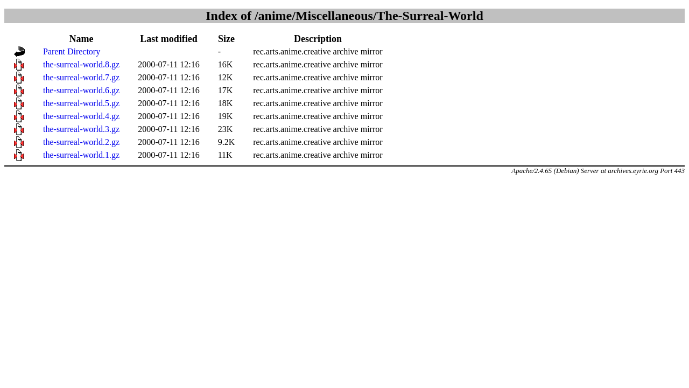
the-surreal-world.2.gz (81, 142)
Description (318, 38)
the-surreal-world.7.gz (81, 77)
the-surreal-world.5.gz (81, 103)
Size (226, 38)
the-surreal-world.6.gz (81, 90)
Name (81, 38)
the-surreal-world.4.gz (81, 116)
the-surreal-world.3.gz (81, 129)
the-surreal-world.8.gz (81, 64)
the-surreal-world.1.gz (81, 155)
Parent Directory (71, 51)
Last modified (169, 38)
